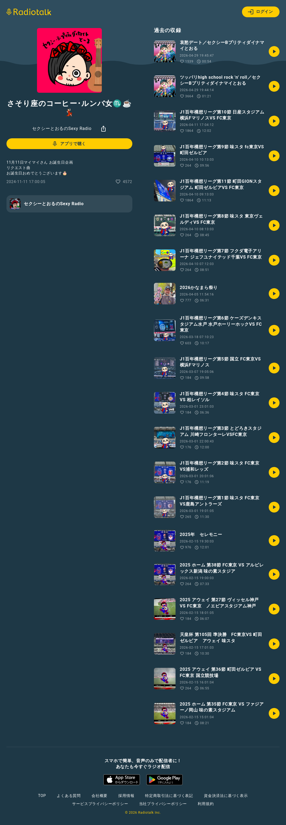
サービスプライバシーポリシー (100, 804)
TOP (42, 795)
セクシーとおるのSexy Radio (62, 128)
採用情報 (126, 795)
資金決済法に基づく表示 (226, 795)
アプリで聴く (69, 143)
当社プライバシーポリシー (163, 804)
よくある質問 (69, 795)
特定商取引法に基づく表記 (169, 795)
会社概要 (99, 795)
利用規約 (206, 804)
